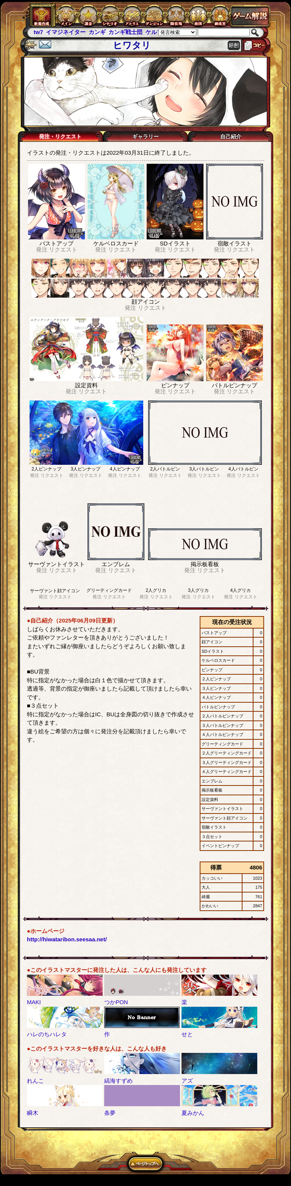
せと (187, 1034)
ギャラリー (145, 137)
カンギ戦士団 (125, 32)
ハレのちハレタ (47, 1034)
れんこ (35, 1080)
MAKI (34, 1002)
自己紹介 (230, 137)
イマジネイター (66, 32)
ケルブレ (157, 32)
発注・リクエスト (60, 137)
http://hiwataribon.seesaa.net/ (67, 939)
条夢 (110, 1113)
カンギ (97, 32)
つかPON (116, 1002)
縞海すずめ (118, 1080)
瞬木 (32, 1113)
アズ (187, 1080)
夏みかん (192, 1113)
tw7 (38, 32)
